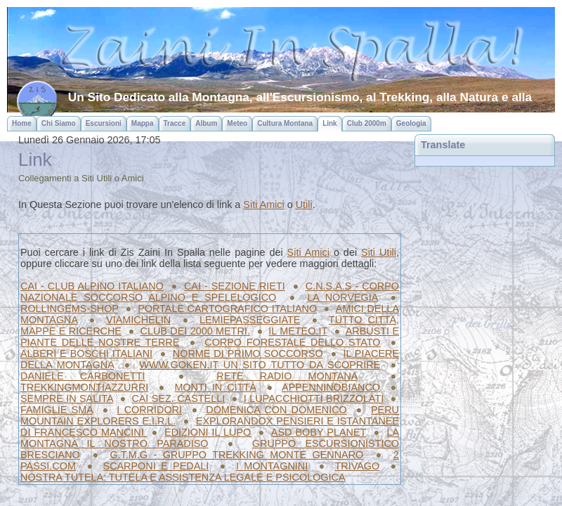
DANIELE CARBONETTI (82, 376)
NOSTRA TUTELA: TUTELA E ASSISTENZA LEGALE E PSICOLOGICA (183, 477)
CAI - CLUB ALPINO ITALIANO (92, 286)
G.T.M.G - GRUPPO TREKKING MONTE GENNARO (236, 454)
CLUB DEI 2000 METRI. (194, 331)
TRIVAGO (357, 466)
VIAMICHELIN (138, 319)
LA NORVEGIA (342, 297)
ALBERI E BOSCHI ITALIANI (86, 353)
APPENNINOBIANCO (331, 387)
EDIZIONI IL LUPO (207, 432)
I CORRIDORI (149, 409)
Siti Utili (378, 252)
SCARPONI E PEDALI (156, 466)
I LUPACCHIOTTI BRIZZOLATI (314, 398)
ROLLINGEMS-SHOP (69, 308)
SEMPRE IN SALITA (66, 398)
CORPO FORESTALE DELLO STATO (292, 342)
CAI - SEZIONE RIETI (234, 286)
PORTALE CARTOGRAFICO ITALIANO (227, 308)
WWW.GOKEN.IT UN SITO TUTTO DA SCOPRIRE (260, 364)
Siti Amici (263, 204)
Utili (304, 204)
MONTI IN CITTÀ (215, 387)
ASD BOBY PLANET (318, 432)
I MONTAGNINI (272, 466)
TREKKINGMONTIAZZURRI (84, 387)
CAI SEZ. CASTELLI (178, 398)
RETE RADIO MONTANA (286, 376)
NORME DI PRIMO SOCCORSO (248, 353)
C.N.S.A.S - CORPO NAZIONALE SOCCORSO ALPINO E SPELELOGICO (209, 291)
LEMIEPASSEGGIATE (250, 319)
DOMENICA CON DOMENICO (276, 409)
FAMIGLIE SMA (56, 409)
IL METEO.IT (297, 331)
